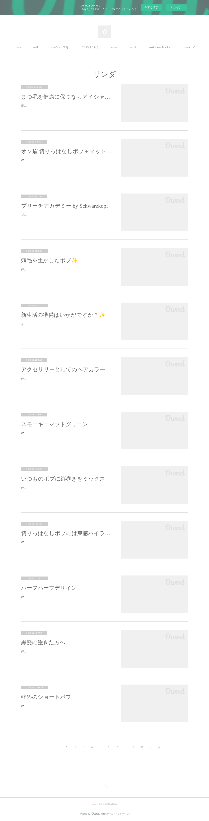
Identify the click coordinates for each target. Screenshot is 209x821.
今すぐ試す (151, 7)
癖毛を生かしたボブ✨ (49, 260)
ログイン (176, 7)
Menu (131, 47)
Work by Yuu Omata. (34, 269)
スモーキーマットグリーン (54, 424)
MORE (170, 47)
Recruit (150, 47)
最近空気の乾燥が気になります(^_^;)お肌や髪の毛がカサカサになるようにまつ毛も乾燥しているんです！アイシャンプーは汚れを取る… (66, 108)
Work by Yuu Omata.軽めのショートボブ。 (49, 706)
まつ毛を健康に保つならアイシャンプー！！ (67, 97)
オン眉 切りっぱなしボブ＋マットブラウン (67, 151)
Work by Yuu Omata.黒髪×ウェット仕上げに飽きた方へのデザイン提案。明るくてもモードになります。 (66, 654)
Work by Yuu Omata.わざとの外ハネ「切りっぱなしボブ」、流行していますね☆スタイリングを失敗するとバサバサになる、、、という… (66, 545)
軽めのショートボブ (46, 697)
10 (142, 747)
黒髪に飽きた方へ (43, 642)
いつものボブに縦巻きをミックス (63, 479)
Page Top (104, 787)
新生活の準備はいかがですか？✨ (63, 315)
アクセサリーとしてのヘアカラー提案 (67, 370)
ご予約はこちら (107, 47)
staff (53, 47)
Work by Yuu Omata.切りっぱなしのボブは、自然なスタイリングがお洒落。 (66, 163)
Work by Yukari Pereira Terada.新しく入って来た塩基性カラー (61, 433)
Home (35, 47)
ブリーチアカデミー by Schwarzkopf (64, 206)
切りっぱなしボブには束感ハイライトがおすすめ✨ (67, 533)
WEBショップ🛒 (77, 47)
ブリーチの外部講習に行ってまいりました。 (50, 214)
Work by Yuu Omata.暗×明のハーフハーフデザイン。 (56, 597)
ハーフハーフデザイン (49, 588)
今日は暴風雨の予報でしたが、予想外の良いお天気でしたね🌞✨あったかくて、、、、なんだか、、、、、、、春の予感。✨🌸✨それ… (67, 326)
